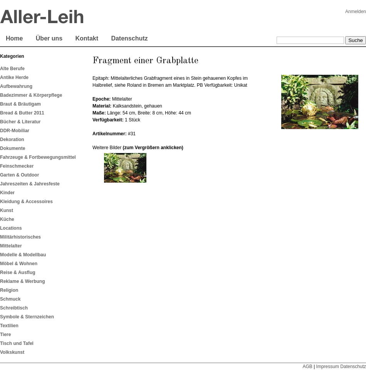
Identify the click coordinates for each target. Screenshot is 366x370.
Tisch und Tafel (17, 343)
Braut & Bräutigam (20, 104)
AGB (307, 366)
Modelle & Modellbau (23, 254)
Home (14, 38)
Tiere (5, 334)
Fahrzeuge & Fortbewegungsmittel (38, 157)
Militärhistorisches (20, 237)
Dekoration (12, 139)
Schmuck (10, 299)
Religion (9, 290)
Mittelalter (11, 246)
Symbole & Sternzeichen (27, 317)
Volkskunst (12, 352)
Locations (11, 228)
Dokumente (12, 148)
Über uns (49, 38)
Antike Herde (14, 77)
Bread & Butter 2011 (22, 113)
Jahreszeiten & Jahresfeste (30, 184)
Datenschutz (129, 38)
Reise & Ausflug (17, 272)
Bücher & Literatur (20, 121)
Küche (7, 219)
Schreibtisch (14, 308)
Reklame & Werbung (22, 281)
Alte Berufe (12, 68)
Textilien (9, 325)
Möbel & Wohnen (18, 263)
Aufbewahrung (16, 86)
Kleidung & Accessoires (26, 201)
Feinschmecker (17, 166)
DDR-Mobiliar (14, 130)
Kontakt (86, 38)
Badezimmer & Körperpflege (31, 95)
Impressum (327, 366)
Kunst (6, 210)
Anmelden (355, 11)
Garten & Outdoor (19, 175)
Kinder (7, 192)
